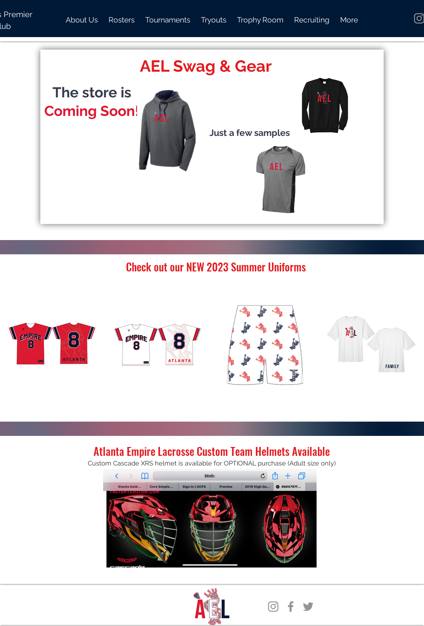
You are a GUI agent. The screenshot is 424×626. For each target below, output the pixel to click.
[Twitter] (308, 607)
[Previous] (58, 136)
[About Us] (212, 208)
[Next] (366, 136)
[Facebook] (291, 607)
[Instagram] (273, 607)
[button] (168, 20)
